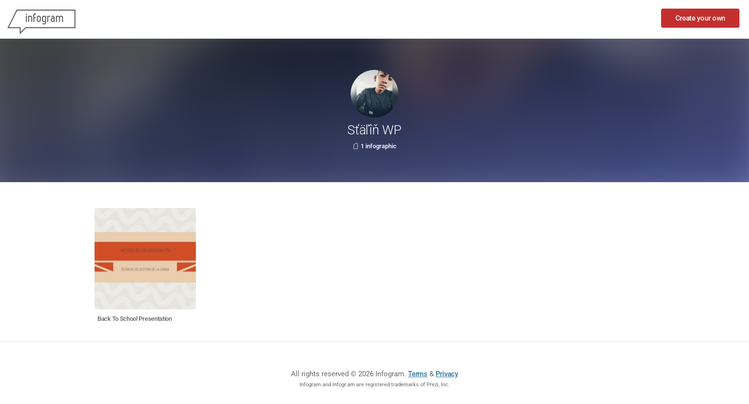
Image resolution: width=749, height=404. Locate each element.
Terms (418, 374)
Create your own (700, 18)
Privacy (447, 374)
